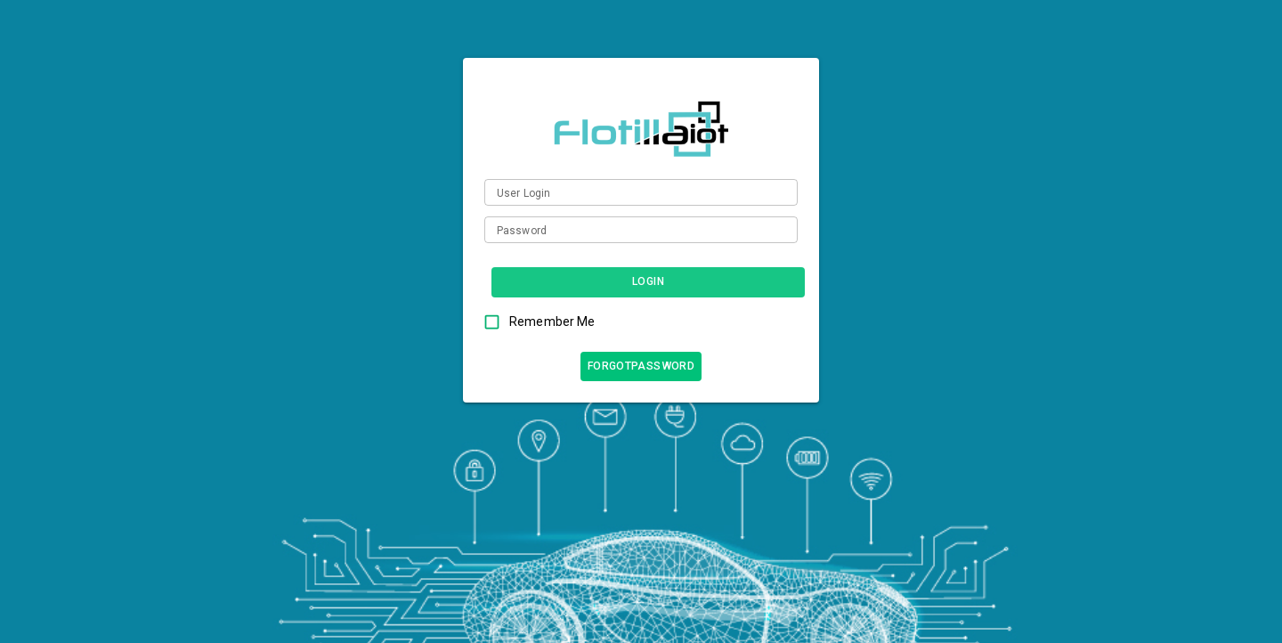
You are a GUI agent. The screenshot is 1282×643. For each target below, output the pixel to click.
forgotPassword (641, 366)
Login (648, 282)
